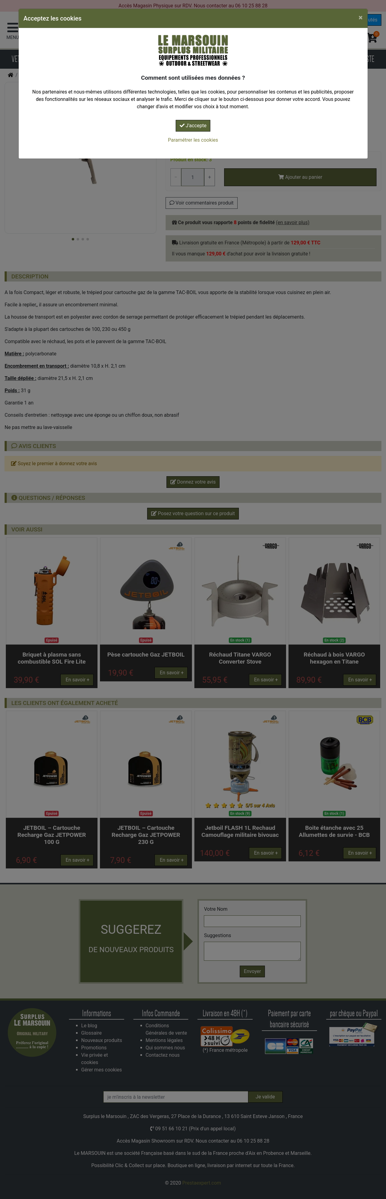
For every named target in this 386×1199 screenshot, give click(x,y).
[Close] (361, 17)
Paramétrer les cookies (193, 140)
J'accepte (193, 125)
